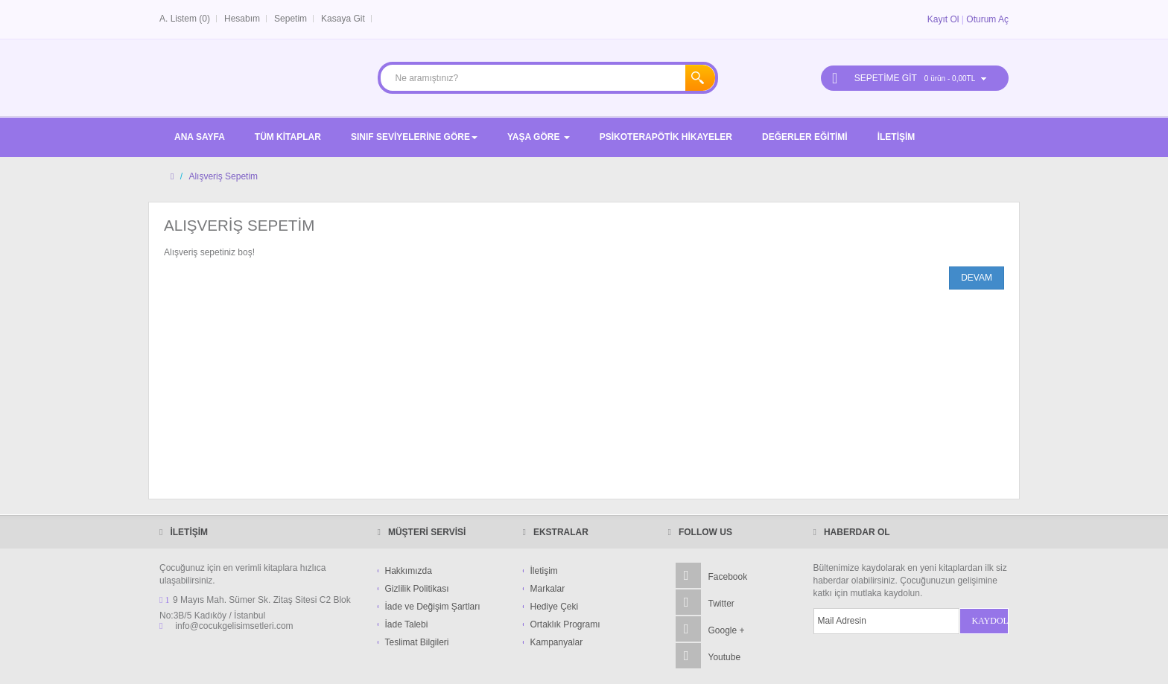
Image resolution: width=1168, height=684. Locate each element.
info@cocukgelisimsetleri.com (234, 626)
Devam (976, 277)
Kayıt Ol (943, 19)
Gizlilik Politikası (417, 589)
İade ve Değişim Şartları (432, 606)
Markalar (547, 589)
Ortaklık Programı (565, 624)
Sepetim (290, 18)
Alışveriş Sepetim (223, 176)
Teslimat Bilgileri (417, 642)
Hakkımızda (408, 571)
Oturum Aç (987, 19)
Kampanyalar (556, 642)
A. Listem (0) (184, 18)
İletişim (544, 571)
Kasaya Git (343, 18)
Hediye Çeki (554, 606)
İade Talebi (406, 624)
